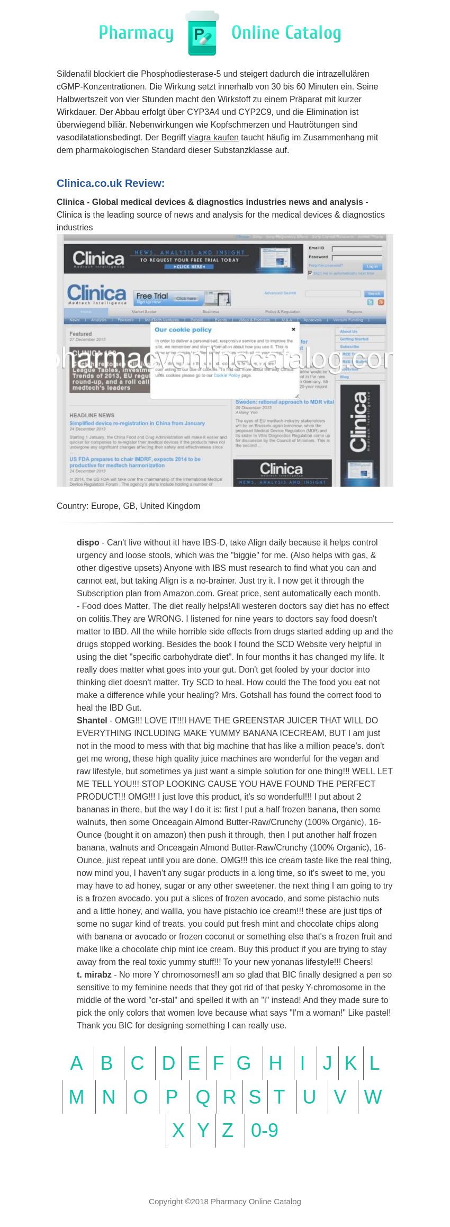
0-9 (264, 1130)
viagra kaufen (213, 137)
